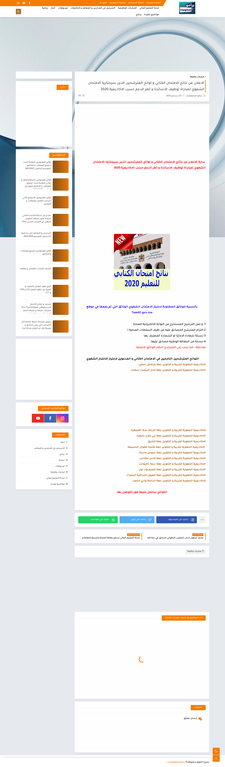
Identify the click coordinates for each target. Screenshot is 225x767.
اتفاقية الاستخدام (136, 3)
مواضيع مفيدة (151, 15)
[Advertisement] (112, 44)
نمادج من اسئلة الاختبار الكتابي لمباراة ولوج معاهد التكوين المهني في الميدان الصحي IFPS (36, 219)
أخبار (53, 8)
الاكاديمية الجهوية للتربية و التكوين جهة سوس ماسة (172, 453)
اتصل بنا (103, 3)
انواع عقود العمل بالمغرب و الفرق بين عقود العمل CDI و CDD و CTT (35, 290)
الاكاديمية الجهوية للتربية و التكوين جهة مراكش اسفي (172, 364)
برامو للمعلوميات (176, 762)
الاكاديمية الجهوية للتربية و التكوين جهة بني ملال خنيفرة (171, 436)
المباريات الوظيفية (127, 8)
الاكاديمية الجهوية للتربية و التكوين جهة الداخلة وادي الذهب (169, 481)
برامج (139, 15)
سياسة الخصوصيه (117, 3)
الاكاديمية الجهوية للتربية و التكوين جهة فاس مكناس (172, 458)
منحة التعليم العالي (149, 8)
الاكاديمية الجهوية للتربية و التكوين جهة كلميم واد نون (172, 469)
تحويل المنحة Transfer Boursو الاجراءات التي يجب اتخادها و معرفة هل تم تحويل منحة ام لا (36, 325)
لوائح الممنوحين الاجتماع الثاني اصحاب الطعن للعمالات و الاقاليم (36, 201)
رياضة (45, 8)
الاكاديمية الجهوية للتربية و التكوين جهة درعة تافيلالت (172, 464)
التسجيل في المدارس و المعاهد (49, 448)
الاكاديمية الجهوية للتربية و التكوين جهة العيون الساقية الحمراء (166, 475)
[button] (176, 519)
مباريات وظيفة (197, 77)
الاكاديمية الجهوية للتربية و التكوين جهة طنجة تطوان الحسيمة (166, 447)
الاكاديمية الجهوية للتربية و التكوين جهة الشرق (177, 441)
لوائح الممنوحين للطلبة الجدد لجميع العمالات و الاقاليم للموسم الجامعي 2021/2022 (37, 165)
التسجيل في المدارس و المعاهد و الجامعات (92, 8)
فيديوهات (63, 8)
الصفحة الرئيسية (153, 3)
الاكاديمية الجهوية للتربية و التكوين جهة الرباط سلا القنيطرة (168, 430)
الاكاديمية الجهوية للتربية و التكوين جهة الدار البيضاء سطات (168, 370)
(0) (81, 96)
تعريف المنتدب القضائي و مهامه (35, 269)
